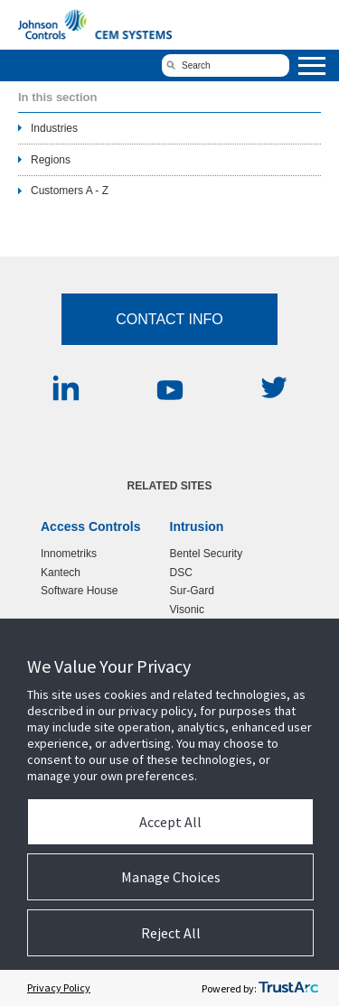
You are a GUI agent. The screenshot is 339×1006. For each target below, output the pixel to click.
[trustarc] (288, 988)
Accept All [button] (170, 822)
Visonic (187, 609)
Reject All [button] (171, 933)
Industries (54, 128)
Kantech (60, 572)
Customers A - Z (69, 190)
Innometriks (69, 553)
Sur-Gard (192, 590)
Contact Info (169, 319)
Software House (79, 590)
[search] (225, 65)
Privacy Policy (58, 987)
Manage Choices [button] (171, 877)
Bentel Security (206, 553)
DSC (181, 572)
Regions (51, 160)
